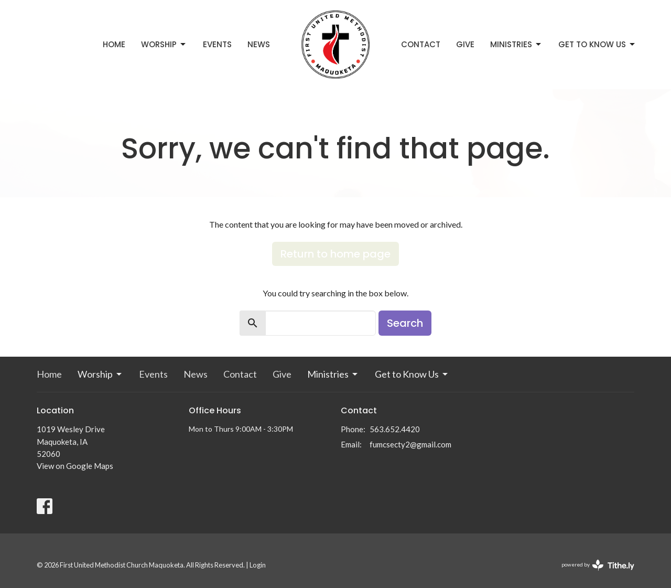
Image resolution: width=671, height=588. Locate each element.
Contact (420, 44)
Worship (164, 44)
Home (114, 44)
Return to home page (335, 254)
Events (217, 44)
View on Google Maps (75, 466)
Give (465, 44)
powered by (597, 565)
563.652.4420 (395, 429)
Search (405, 323)
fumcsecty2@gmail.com (410, 444)
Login (258, 565)
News (258, 44)
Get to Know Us (597, 44)
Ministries (516, 44)
